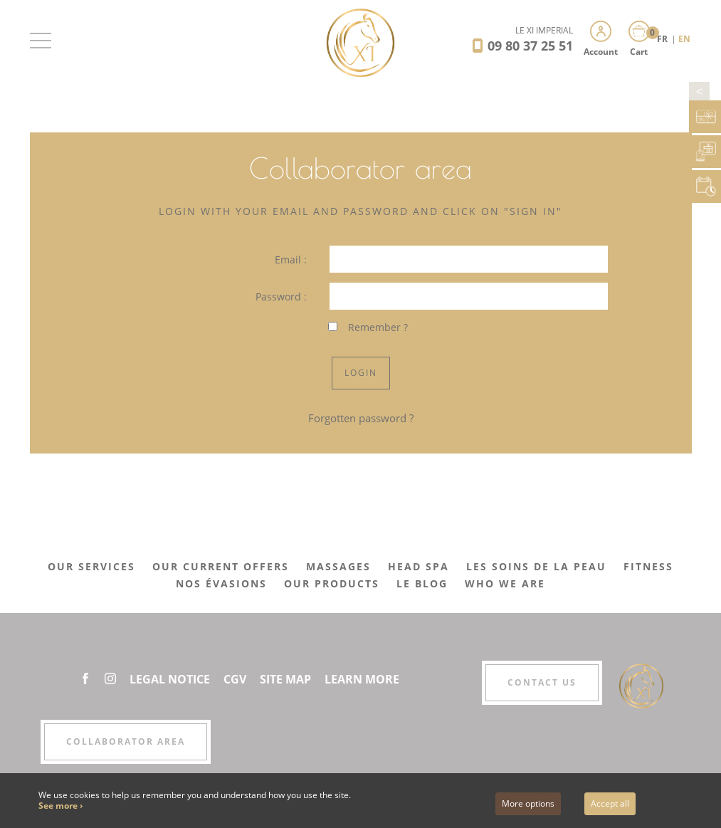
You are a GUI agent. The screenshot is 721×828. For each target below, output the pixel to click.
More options (528, 803)
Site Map (285, 679)
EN (684, 39)
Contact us (542, 682)
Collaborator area (125, 741)
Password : (281, 296)
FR (663, 39)
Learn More (362, 679)
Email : (291, 259)
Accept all (610, 803)
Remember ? (378, 327)
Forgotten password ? (361, 418)
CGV (234, 679)
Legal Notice (170, 679)
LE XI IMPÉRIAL (544, 30)
